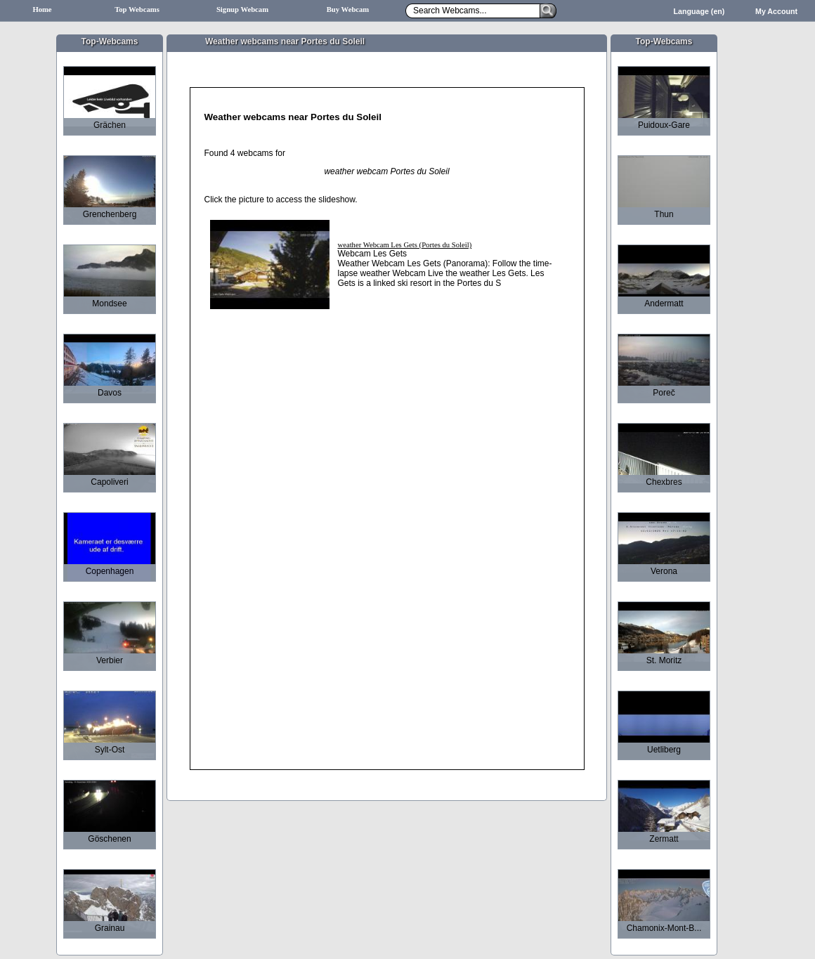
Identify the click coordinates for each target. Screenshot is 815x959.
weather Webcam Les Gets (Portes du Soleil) (405, 245)
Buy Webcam (348, 9)
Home (41, 9)
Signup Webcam (242, 9)
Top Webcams (137, 9)
